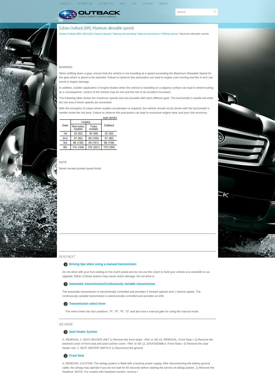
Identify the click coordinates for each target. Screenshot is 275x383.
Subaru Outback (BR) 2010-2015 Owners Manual (85, 33)
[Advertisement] (137, 50)
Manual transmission (149, 33)
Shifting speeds (170, 33)
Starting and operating (124, 33)
